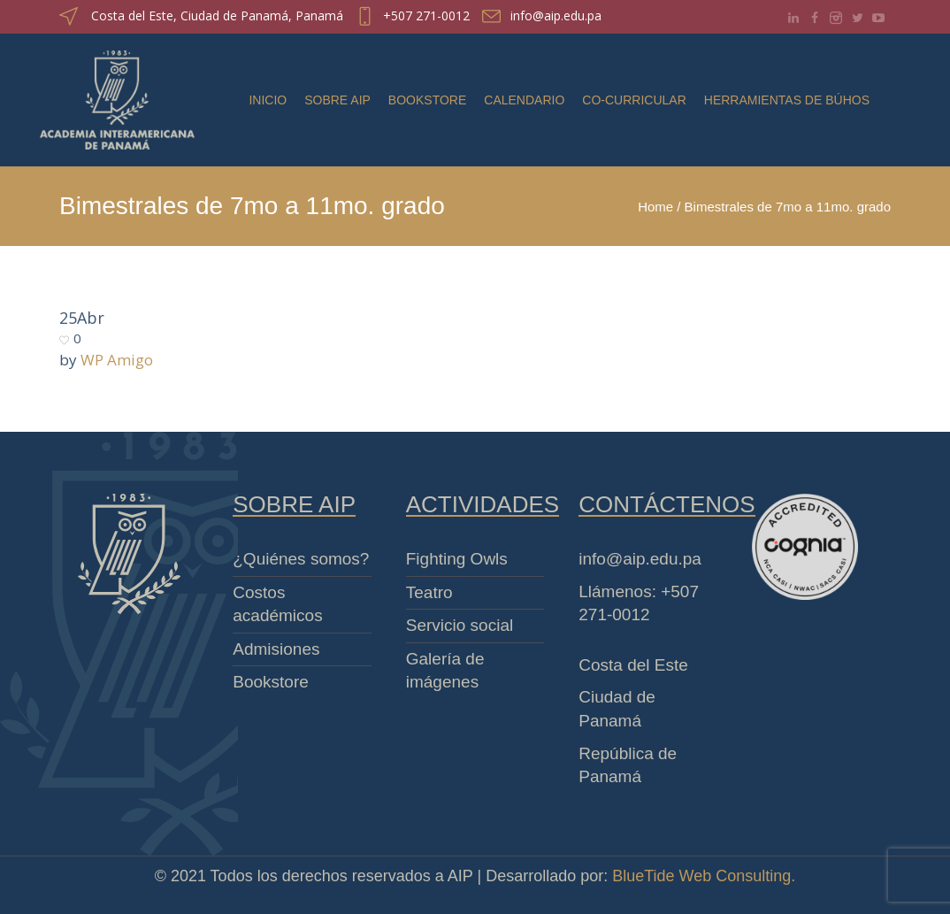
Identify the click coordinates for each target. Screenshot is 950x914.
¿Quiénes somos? (301, 558)
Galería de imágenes (445, 670)
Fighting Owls (457, 558)
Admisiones (276, 649)
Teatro (429, 592)
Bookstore (271, 681)
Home (655, 206)
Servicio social (459, 625)
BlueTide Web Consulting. (703, 876)
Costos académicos (277, 604)
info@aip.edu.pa (555, 15)
